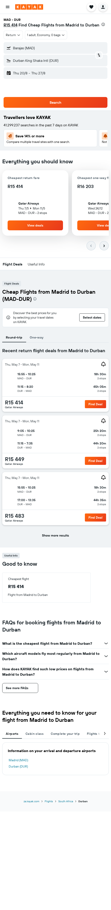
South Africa (65, 801)
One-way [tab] (37, 337)
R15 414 (10, 25)
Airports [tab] (12, 734)
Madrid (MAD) (18, 760)
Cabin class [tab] (34, 734)
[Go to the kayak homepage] (29, 7)
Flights (49, 801)
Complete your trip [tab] (65, 734)
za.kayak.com (31, 801)
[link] (95, 404)
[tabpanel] (55, 445)
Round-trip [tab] (14, 337)
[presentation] (103, 24)
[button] (8, 7)
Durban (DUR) (18, 766)
